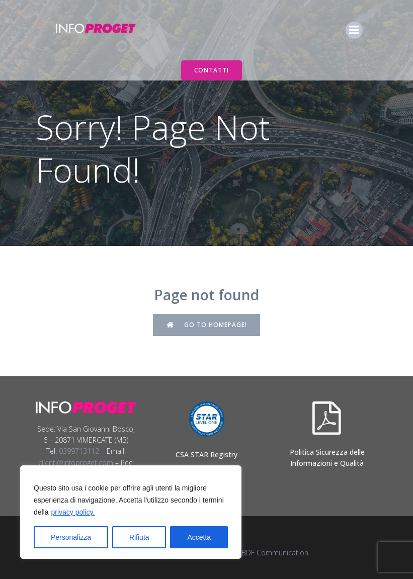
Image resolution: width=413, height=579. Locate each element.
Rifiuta (139, 537)
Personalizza (71, 537)
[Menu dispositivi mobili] (354, 30)
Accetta (199, 537)
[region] (130, 512)
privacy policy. (73, 512)
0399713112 (79, 451)
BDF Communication (274, 552)
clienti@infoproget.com (75, 462)
